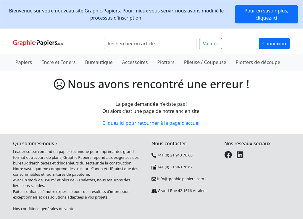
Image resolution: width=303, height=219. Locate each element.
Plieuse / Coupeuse (205, 62)
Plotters (165, 62)
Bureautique (98, 62)
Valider (210, 43)
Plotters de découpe (258, 62)
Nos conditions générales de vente (43, 208)
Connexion (274, 43)
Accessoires (135, 62)
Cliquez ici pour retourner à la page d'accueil (151, 123)
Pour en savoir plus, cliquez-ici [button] (266, 14)
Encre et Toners (58, 62)
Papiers (23, 62)
